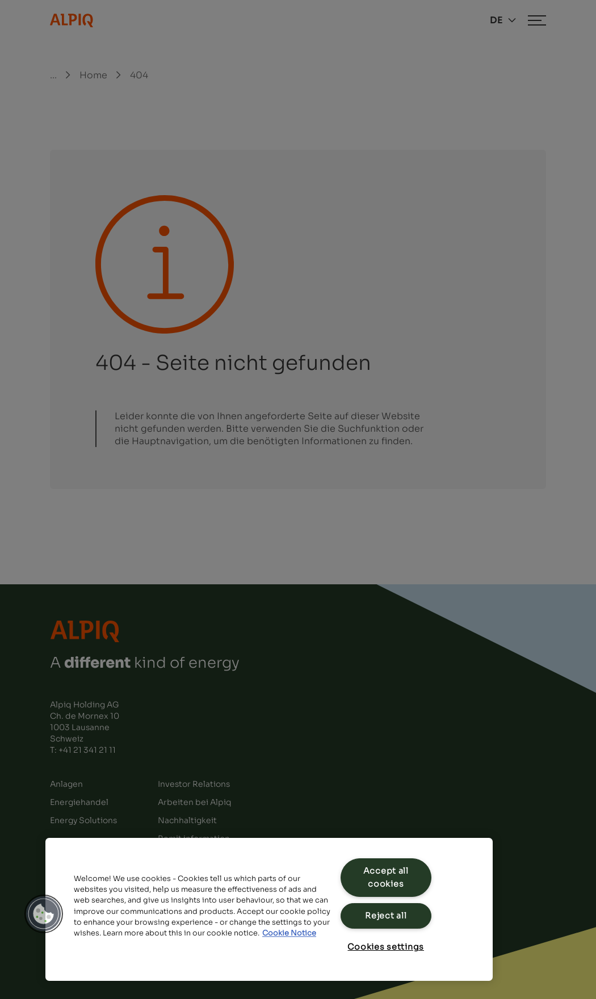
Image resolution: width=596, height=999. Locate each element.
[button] (44, 914)
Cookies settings (385, 947)
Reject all (385, 916)
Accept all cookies (386, 877)
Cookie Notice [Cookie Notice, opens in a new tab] (289, 933)
